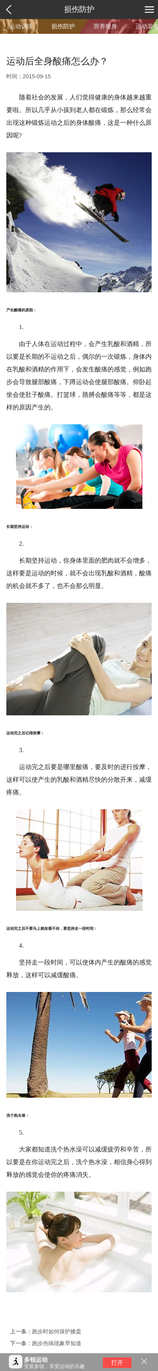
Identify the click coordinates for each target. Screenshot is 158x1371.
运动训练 (21, 26)
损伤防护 (79, 9)
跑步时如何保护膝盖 (56, 1331)
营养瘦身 (105, 26)
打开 (117, 1362)
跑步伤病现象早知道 (56, 1343)
